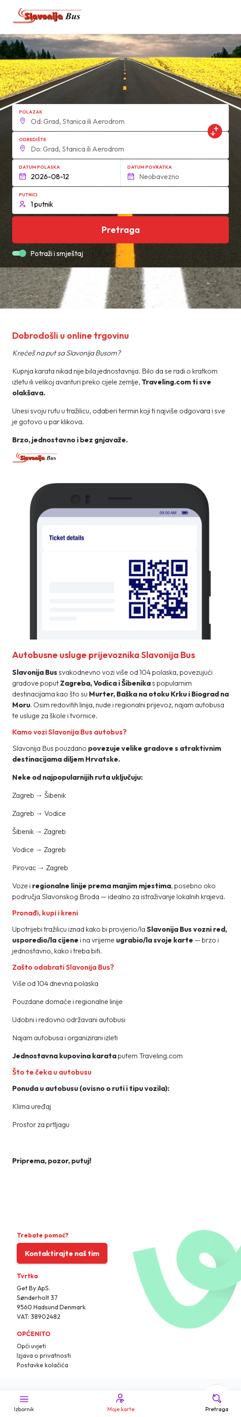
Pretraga (216, 1402)
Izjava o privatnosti (44, 1355)
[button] (120, 117)
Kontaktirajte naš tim (62, 1253)
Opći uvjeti (31, 1346)
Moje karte (120, 1402)
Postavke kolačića (42, 1365)
